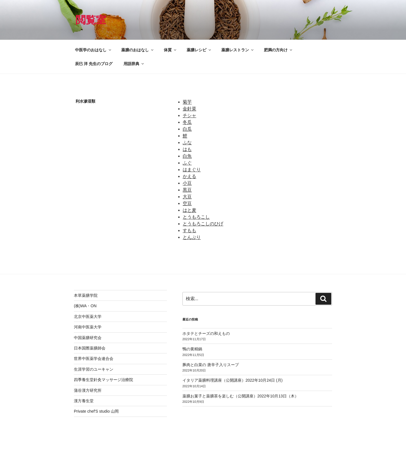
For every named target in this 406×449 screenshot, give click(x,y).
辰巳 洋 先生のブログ (94, 63)
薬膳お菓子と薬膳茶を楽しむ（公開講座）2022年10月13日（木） (240, 396)
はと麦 (189, 210)
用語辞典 (134, 63)
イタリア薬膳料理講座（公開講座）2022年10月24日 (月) (232, 380)
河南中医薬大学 (88, 327)
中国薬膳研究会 (88, 337)
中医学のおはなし (93, 50)
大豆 (187, 196)
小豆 (187, 183)
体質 (170, 50)
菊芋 (187, 101)
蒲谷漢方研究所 (88, 390)
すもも (189, 230)
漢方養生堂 (84, 401)
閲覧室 (91, 20)
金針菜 (189, 108)
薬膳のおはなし (137, 50)
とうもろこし (196, 216)
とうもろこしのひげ (203, 223)
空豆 (187, 203)
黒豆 (187, 189)
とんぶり (192, 237)
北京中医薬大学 (88, 316)
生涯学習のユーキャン (93, 369)
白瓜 (187, 129)
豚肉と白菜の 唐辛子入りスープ (210, 364)
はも (187, 149)
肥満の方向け (278, 50)
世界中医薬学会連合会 (93, 358)
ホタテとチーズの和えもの (206, 333)
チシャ (189, 115)
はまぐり (192, 169)
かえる (189, 176)
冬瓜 (187, 122)
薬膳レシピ (199, 50)
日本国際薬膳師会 (89, 348)
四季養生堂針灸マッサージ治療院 (103, 379)
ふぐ (187, 162)
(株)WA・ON (85, 306)
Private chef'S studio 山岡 (96, 411)
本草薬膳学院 (86, 295)
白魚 (187, 156)
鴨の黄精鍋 (192, 349)
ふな (187, 142)
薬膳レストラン (237, 50)
